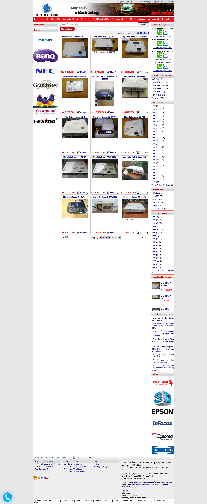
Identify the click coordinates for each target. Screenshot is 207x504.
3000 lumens (156, 138)
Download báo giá (145, 2)
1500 (153, 106)
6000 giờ (155, 233)
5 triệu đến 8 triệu (158, 89)
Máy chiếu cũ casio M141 (75, 117)
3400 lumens (156, 153)
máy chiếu (138, 482)
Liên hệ (170, 2)
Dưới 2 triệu (156, 79)
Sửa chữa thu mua (137, 19)
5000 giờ (155, 239)
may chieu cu (148, 485)
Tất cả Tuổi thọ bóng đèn (163, 271)
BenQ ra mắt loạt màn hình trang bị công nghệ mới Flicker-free (163, 333)
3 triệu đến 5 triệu (158, 85)
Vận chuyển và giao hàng (73, 464)
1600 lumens (156, 109)
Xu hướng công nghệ (101, 467)
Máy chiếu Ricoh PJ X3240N (74, 77)
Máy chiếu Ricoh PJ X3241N (74, 157)
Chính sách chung (70, 461)
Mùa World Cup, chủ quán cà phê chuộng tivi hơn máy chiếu (163, 325)
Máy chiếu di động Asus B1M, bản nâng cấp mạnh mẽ (163, 341)
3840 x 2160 (156, 203)
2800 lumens (156, 134)
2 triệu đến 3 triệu (158, 82)
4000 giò (155, 267)
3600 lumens (156, 160)
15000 (154, 226)
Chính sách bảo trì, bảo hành (75, 467)
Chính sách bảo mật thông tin (75, 472)
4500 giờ (155, 248)
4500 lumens (156, 176)
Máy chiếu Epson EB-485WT (104, 117)
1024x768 (155, 196)
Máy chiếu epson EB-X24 (134, 117)
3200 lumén (156, 144)
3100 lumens (156, 141)
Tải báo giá (143, 33)
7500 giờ (155, 258)
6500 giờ (155, 255)
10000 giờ (155, 229)
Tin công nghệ (98, 464)
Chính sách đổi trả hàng (73, 469)
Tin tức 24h (131, 2)
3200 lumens (156, 147)
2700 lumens (156, 131)
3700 (153, 163)
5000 (153, 182)
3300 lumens (156, 150)
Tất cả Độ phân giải (159, 209)
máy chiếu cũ (162, 482)
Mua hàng (82, 72)
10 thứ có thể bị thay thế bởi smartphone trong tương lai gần (163, 367)
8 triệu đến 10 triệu (159, 92)
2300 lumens (156, 122)
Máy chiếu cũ (153, 19)
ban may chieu (161, 485)
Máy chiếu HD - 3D (70, 19)
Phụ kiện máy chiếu (101, 19)
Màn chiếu (85, 19)
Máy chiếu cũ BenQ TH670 (104, 37)
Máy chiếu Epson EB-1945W (134, 197)
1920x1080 (156, 193)
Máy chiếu (55, 19)
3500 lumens (156, 157)
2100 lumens (156, 115)
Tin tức (94, 461)
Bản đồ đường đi (41, 469)
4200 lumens (156, 172)
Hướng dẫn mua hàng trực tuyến (47, 464)
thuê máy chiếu (149, 482)
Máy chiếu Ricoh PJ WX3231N (104, 157)
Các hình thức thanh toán (44, 467)
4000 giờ (155, 252)
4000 (153, 217)
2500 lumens (156, 125)
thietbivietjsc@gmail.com (162, 36)
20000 (154, 236)
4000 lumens (156, 169)
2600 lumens (156, 128)
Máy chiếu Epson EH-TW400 (74, 197)
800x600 (155, 199)
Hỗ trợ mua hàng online (43, 461)
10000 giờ (155, 261)
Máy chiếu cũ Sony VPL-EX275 (74, 37)
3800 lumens (156, 166)
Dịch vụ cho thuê (41, 19)
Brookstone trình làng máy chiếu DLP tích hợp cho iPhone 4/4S (163, 349)
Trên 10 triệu (156, 95)
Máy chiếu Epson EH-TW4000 (105, 197)
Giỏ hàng (159, 2)
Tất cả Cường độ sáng (160, 185)
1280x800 (155, 206)
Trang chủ (120, 2)
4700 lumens (156, 179)
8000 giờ (155, 264)
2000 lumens (156, 112)
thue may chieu (134, 485)
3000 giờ (155, 223)
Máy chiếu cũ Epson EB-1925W (134, 37)
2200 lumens (156, 119)
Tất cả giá (155, 98)
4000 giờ (155, 220)
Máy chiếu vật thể (119, 19)
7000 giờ (155, 245)
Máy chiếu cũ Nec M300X (134, 77)
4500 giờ (155, 242)
